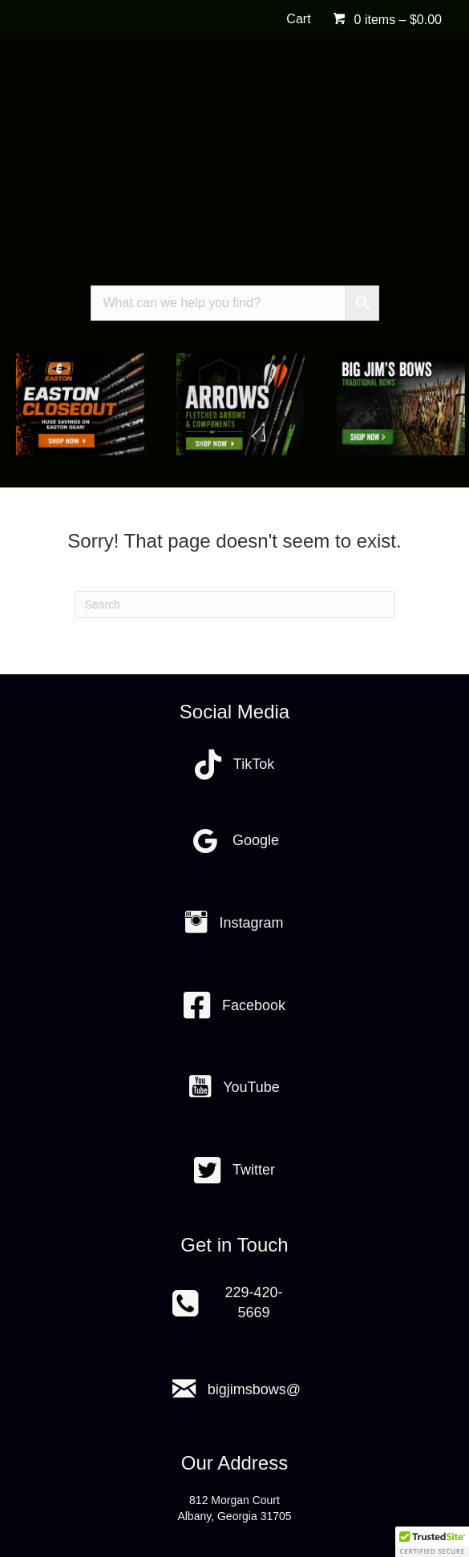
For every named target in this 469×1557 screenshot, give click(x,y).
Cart (298, 19)
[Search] (235, 604)
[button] (432, 1542)
